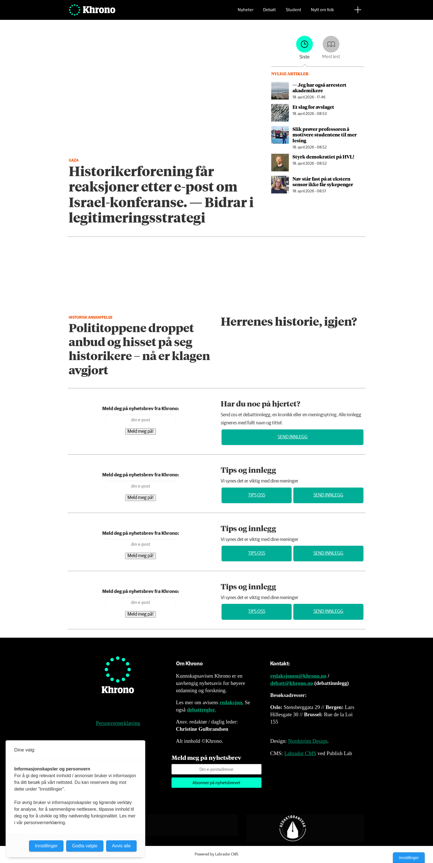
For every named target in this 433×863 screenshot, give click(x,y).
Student (293, 12)
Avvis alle (121, 845)
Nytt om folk (322, 12)
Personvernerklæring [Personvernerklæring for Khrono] (118, 723)
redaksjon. (232, 702)
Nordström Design (307, 741)
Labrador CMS (300, 753)
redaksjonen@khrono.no (298, 676)
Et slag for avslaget (313, 106)
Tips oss (256, 495)
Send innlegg (293, 437)
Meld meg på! (140, 431)
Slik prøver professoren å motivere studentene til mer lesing (324, 135)
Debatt (269, 12)
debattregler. (201, 710)
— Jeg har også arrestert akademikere (319, 87)
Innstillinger (409, 857)
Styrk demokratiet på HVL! (323, 156)
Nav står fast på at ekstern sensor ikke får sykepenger (322, 181)
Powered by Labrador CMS (216, 854)
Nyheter (245, 12)
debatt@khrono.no (291, 683)
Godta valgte (84, 845)
